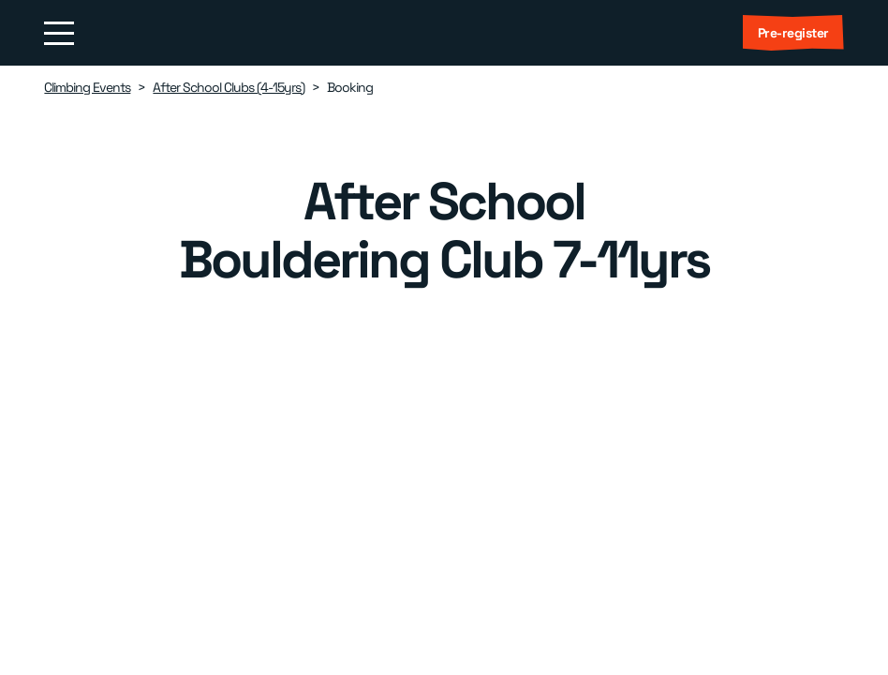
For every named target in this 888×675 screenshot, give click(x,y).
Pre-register (793, 32)
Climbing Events (87, 87)
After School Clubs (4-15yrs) (228, 87)
